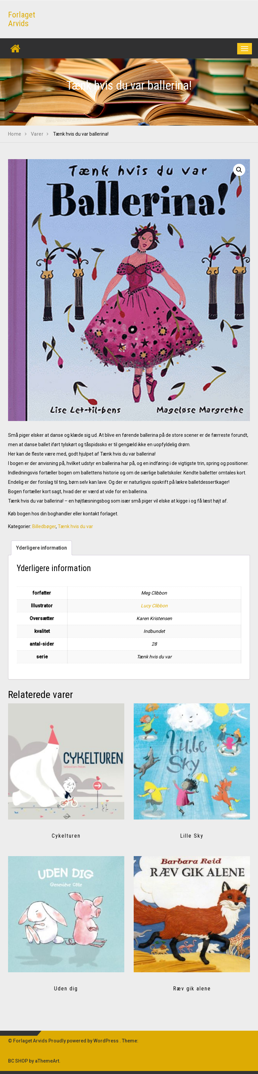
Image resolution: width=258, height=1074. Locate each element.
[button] (239, 170)
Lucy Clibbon (154, 605)
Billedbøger (44, 526)
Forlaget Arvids (21, 19)
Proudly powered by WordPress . (84, 1040)
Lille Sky (192, 836)
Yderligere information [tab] (41, 548)
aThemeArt (47, 1061)
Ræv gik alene (192, 988)
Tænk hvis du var (75, 526)
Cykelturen (66, 836)
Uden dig (66, 988)
